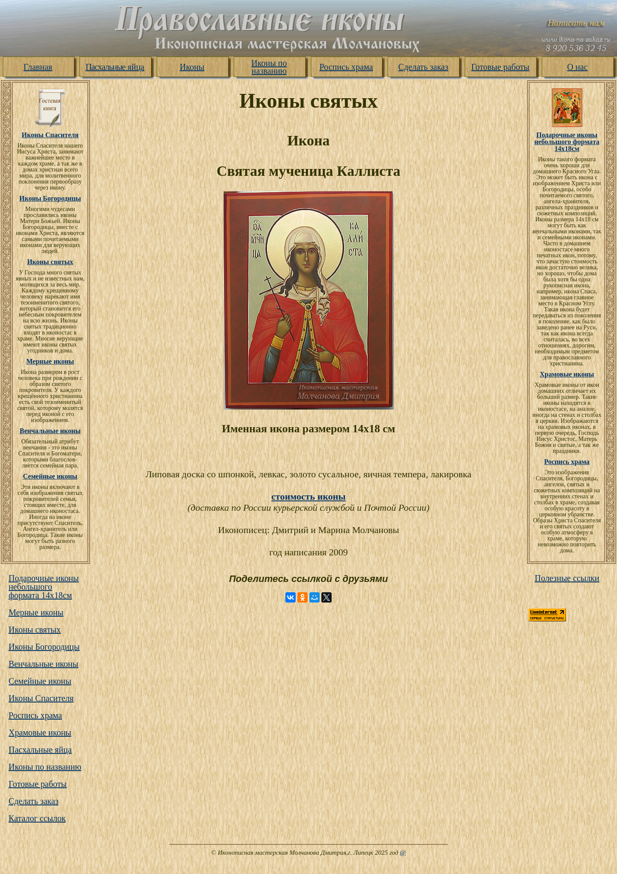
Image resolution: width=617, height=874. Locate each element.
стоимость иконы (308, 496)
